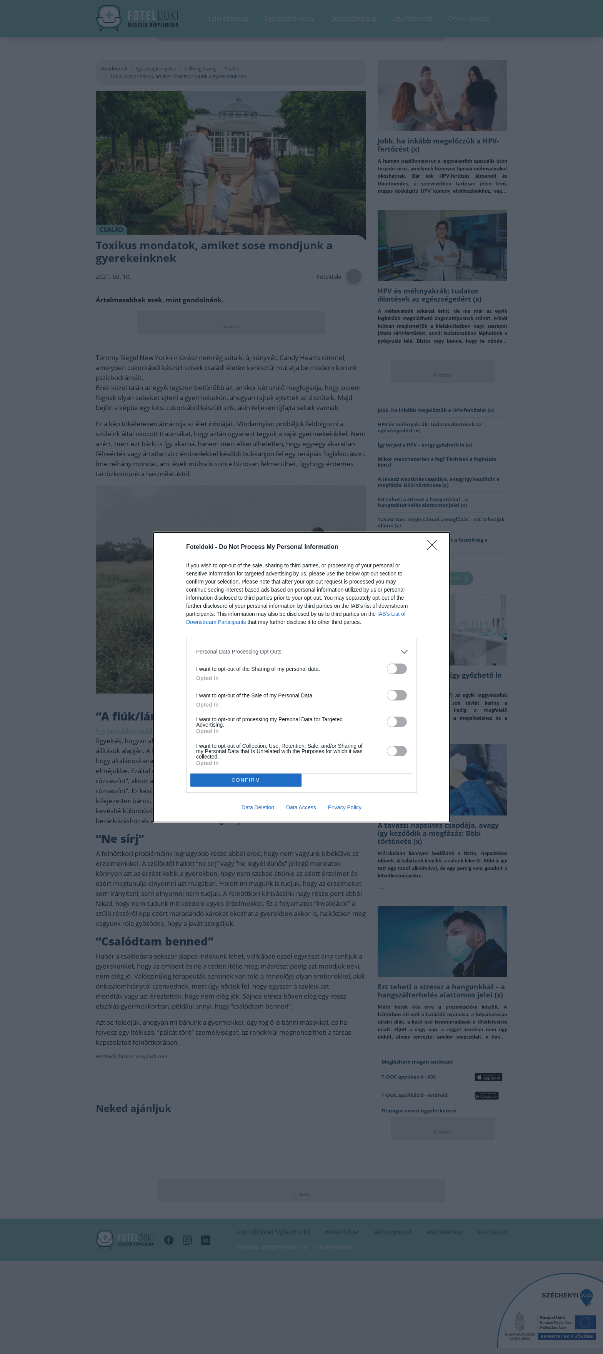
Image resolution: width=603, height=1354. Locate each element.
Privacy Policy (344, 807)
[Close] (434, 547)
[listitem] (301, 652)
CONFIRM (246, 780)
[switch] (397, 669)
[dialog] (301, 677)
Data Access (301, 807)
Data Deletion (258, 807)
